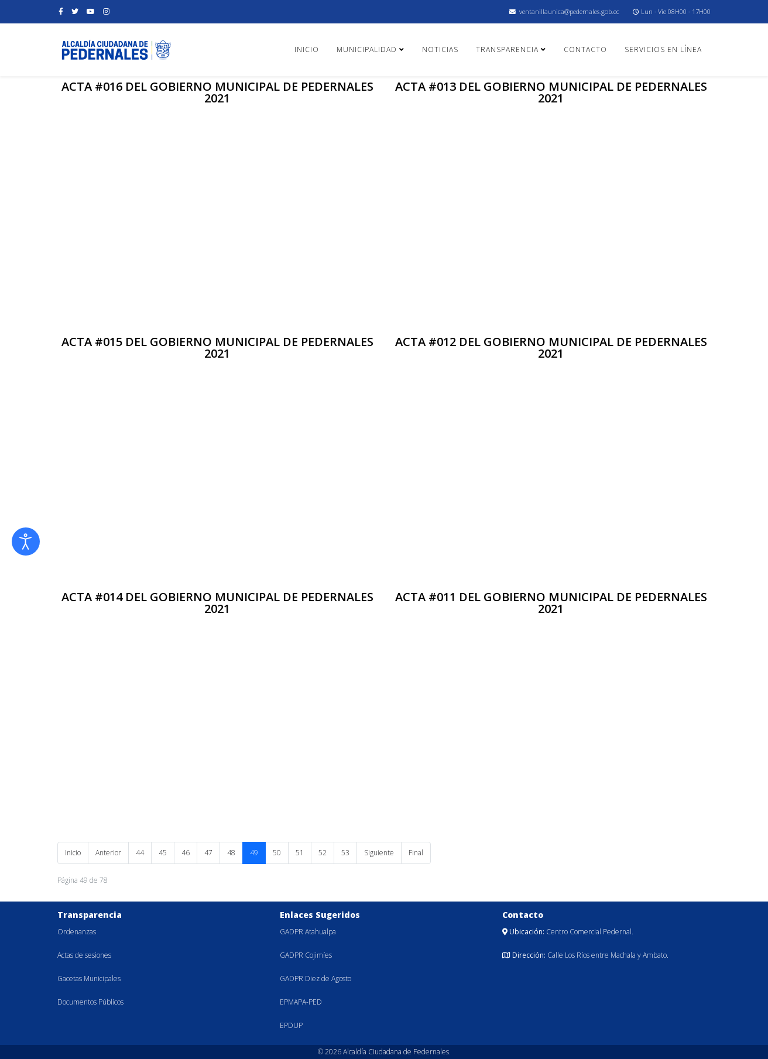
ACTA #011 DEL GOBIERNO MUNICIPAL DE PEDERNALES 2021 (551, 602)
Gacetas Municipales (89, 978)
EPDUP (291, 1025)
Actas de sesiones (84, 955)
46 (185, 853)
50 (277, 853)
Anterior (108, 853)
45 (163, 853)
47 (208, 853)
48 (231, 853)
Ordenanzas (76, 932)
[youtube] (91, 11)
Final (416, 853)
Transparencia (507, 49)
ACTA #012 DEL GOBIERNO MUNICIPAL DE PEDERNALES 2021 (551, 347)
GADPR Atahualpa (308, 932)
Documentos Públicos (90, 1002)
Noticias (440, 49)
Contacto (585, 49)
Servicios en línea (663, 49)
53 (345, 853)
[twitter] (74, 11)
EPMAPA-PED (301, 1002)
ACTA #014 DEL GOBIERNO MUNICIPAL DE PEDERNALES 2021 (217, 602)
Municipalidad (367, 49)
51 (300, 853)
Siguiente (379, 853)
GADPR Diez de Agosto (315, 978)
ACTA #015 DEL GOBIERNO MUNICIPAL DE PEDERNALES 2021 (217, 347)
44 (140, 853)
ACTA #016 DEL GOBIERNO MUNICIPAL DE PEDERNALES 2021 (217, 92)
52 (322, 853)
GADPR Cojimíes (306, 955)
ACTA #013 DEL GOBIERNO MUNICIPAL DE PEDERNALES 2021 (551, 92)
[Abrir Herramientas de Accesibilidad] (26, 541)
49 (254, 853)
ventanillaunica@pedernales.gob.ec (569, 11)
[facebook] (61, 11)
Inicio (306, 49)
